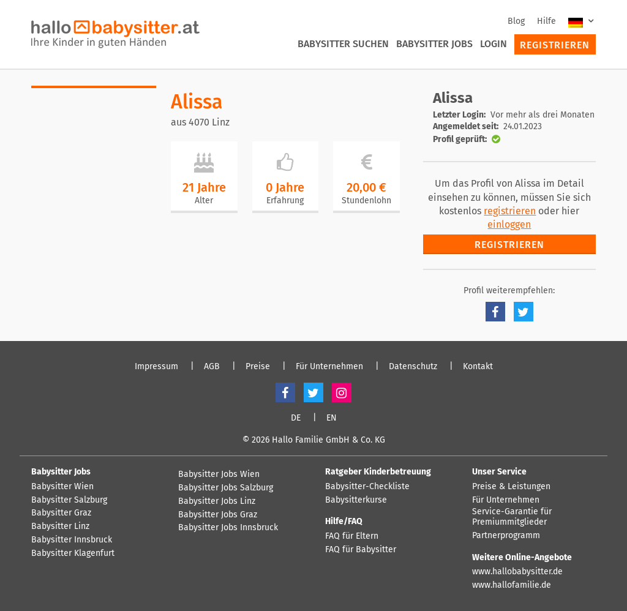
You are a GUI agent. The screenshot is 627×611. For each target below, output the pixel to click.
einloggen (509, 224)
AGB (212, 367)
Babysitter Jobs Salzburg (225, 488)
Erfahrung (285, 200)
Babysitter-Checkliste (367, 487)
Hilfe (546, 21)
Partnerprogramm (506, 536)
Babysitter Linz (60, 526)
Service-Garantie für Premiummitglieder (512, 517)
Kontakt (478, 367)
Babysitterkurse (356, 500)
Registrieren (555, 45)
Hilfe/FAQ (343, 521)
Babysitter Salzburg (69, 500)
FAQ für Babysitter (360, 550)
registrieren (510, 211)
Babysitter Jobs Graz (217, 515)
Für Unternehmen (329, 367)
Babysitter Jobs (434, 44)
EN (331, 418)
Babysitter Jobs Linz (216, 501)
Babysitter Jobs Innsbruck (228, 528)
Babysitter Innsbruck (71, 540)
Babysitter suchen (343, 44)
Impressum (156, 367)
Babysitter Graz (61, 513)
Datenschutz (413, 367)
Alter (204, 200)
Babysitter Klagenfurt (73, 553)
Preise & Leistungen (511, 487)
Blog (516, 21)
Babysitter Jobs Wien (219, 474)
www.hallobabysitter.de (517, 572)
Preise (258, 367)
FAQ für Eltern (351, 536)
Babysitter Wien (62, 487)
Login (493, 44)
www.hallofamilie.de (511, 585)
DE (296, 418)
